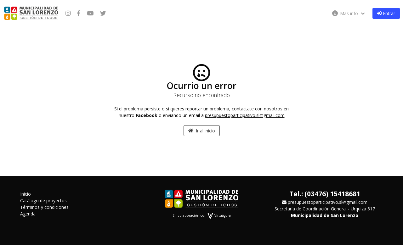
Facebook (146, 115)
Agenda (28, 214)
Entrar (386, 13)
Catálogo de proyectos (43, 200)
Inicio (25, 194)
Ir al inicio (201, 131)
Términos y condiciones (44, 207)
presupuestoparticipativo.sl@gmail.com (245, 115)
